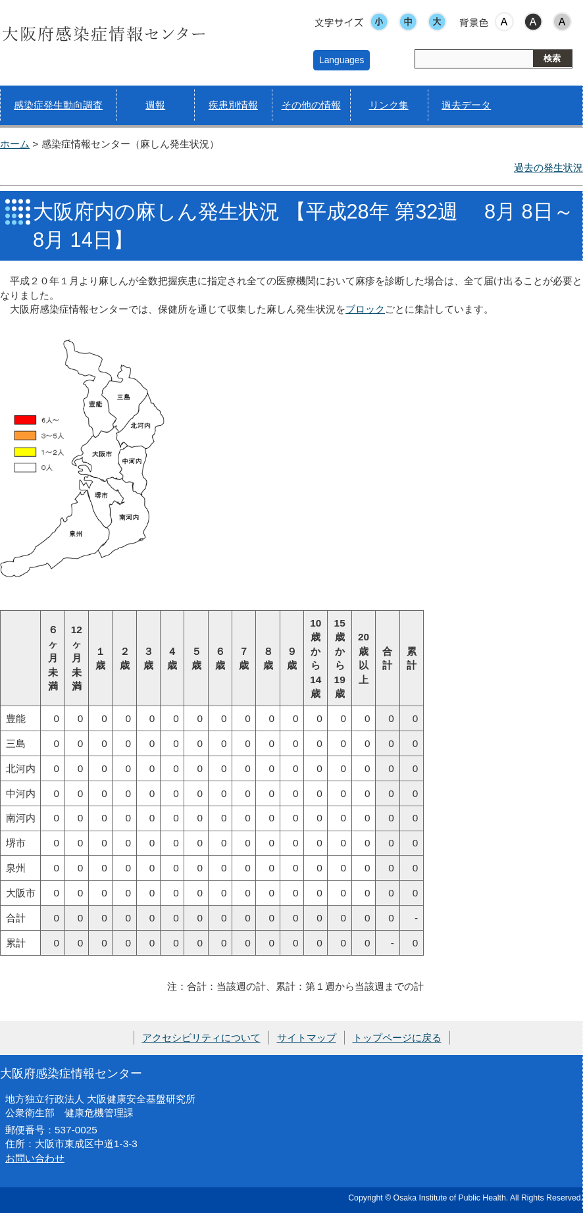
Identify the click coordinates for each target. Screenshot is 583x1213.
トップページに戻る (397, 1037)
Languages (341, 60)
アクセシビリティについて (201, 1037)
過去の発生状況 (548, 167)
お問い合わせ (34, 1158)
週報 (155, 105)
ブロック (365, 309)
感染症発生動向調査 (58, 105)
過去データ (466, 105)
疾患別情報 (233, 105)
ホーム (15, 143)
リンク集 (389, 105)
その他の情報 (311, 105)
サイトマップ (306, 1037)
